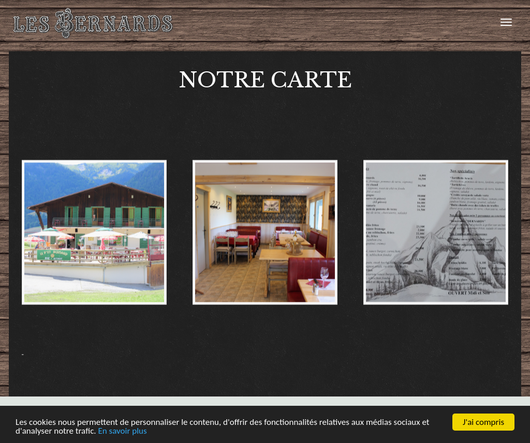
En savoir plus (122, 431)
